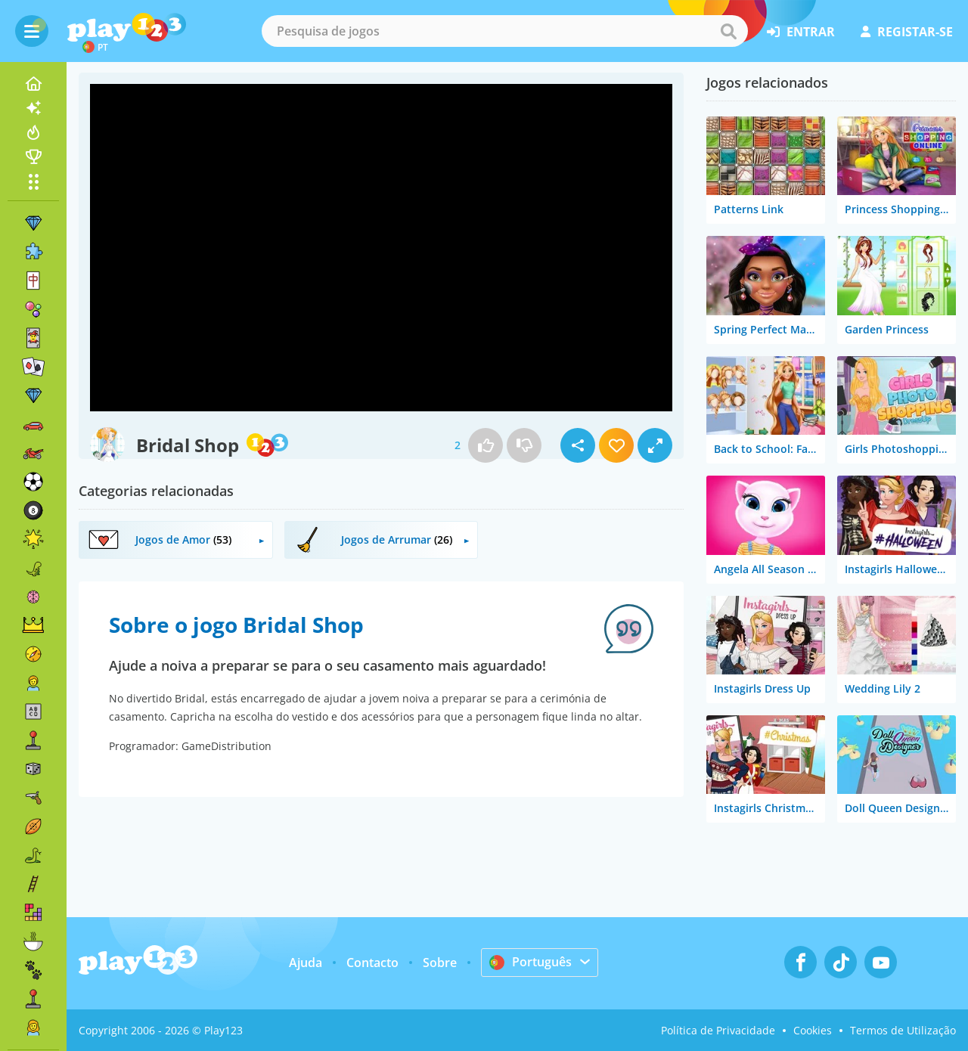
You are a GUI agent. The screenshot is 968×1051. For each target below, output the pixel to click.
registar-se (907, 31)
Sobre (440, 962)
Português (530, 961)
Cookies (812, 1030)
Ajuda (305, 962)
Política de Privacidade (718, 1030)
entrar (801, 31)
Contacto (372, 962)
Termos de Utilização (903, 1030)
